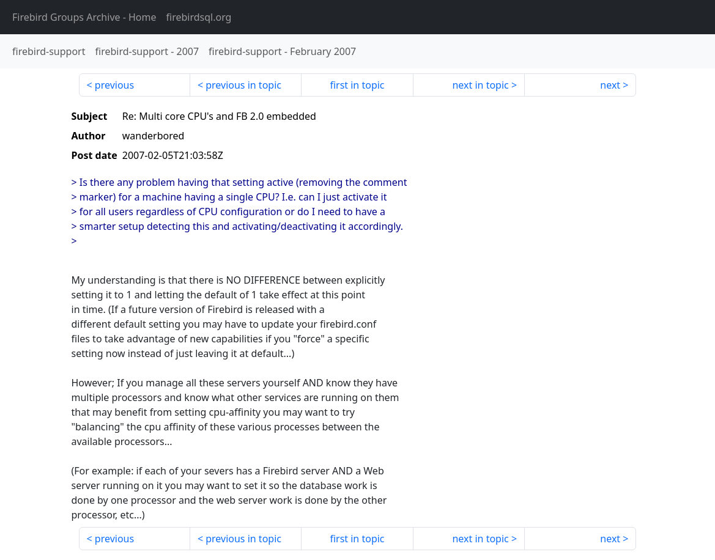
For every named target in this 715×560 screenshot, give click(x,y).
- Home (84, 17)
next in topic (480, 85)
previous (114, 85)
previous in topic (243, 85)
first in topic (357, 85)
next (610, 85)
